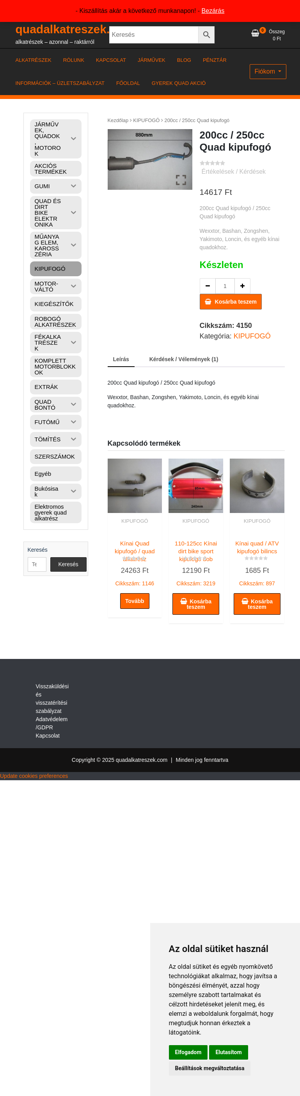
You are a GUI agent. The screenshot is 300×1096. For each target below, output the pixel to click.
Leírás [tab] (121, 359)
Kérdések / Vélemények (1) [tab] (183, 359)
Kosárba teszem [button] (198, 604)
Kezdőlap (118, 120)
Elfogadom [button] (188, 1052)
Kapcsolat (48, 735)
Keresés (38, 550)
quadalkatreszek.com (75, 29)
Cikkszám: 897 (257, 561)
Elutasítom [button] (228, 1052)
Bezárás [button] (213, 10)
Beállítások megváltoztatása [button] (210, 1068)
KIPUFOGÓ (146, 120)
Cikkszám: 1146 (135, 561)
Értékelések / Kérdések (234, 171)
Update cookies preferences (34, 776)
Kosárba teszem (236, 302)
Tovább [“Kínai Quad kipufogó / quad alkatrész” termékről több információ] (134, 601)
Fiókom (266, 71)
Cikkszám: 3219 (195, 561)
